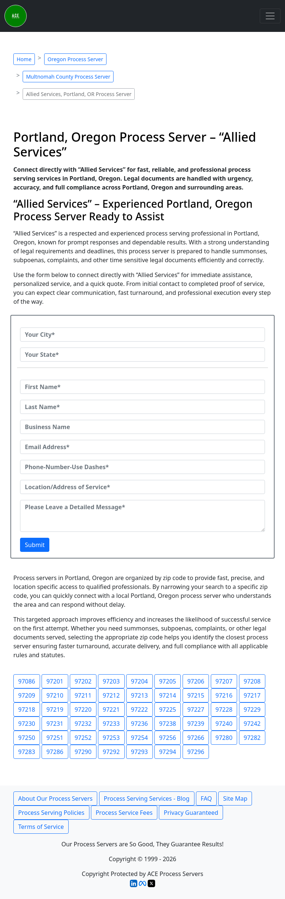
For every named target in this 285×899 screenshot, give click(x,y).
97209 (26, 695)
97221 (111, 709)
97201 (54, 681)
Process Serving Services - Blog (147, 798)
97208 (252, 681)
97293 (139, 752)
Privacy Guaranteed (191, 813)
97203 (111, 681)
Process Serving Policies (51, 813)
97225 (167, 709)
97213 (139, 695)
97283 (26, 752)
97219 (54, 709)
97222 (139, 709)
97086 (26, 681)
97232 (83, 723)
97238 (167, 723)
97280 (224, 738)
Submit (35, 545)
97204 (139, 681)
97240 (224, 723)
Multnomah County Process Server (68, 76)
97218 (26, 709)
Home (24, 59)
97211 (83, 695)
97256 (167, 738)
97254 (139, 738)
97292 (111, 752)
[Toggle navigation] (270, 16)
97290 (83, 752)
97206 (195, 681)
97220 (83, 709)
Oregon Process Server (75, 59)
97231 (54, 723)
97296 (195, 752)
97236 (139, 723)
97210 (54, 695)
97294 (167, 752)
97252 (83, 738)
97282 (252, 738)
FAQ (206, 798)
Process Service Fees (124, 813)
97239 (195, 723)
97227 (195, 709)
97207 (224, 681)
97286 (54, 752)
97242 (252, 723)
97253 (111, 738)
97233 (111, 723)
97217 (252, 695)
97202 (83, 681)
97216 (224, 695)
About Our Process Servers (55, 798)
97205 (167, 681)
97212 (111, 695)
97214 (167, 695)
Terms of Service (41, 827)
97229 (252, 709)
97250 (26, 738)
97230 (26, 723)
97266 (195, 738)
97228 (224, 709)
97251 (54, 738)
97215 (195, 695)
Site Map (235, 798)
